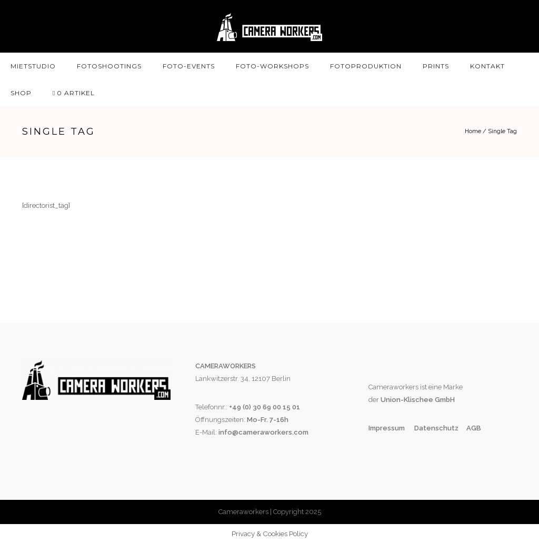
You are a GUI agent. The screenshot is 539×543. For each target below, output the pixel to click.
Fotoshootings (109, 66)
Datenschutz (436, 428)
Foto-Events (189, 66)
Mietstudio (33, 66)
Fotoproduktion (366, 66)
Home (473, 131)
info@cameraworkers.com (263, 432)
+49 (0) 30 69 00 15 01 (264, 407)
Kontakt (487, 66)
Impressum (387, 428)
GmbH (444, 400)
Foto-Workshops (272, 66)
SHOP (21, 93)
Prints (436, 66)
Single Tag (502, 131)
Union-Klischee (406, 400)
